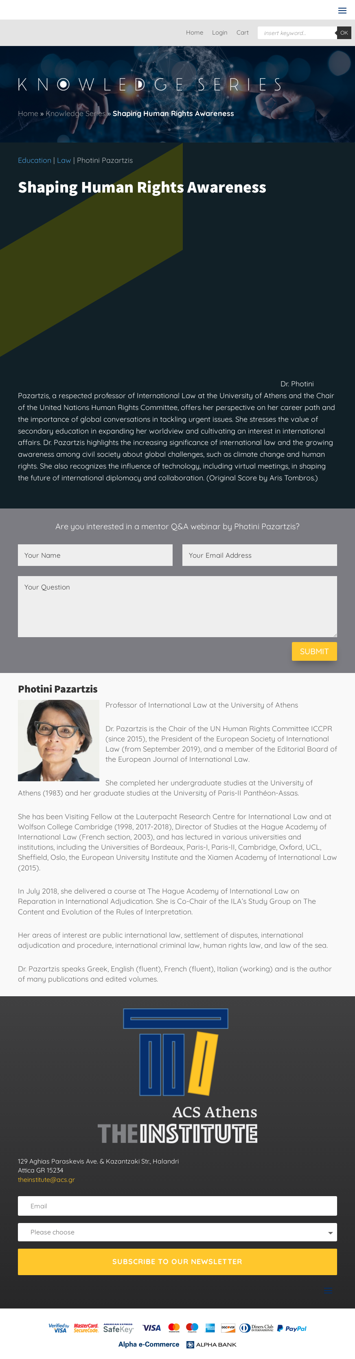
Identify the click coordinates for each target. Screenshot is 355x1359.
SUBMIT (314, 651)
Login (220, 33)
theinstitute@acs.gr (46, 1179)
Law (64, 160)
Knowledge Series (75, 113)
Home (194, 33)
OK (344, 32)
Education (34, 160)
